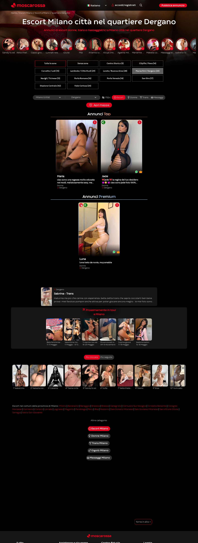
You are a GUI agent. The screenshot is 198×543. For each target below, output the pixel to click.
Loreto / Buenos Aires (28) (115, 71)
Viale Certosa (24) (82, 86)
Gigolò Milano (98, 450)
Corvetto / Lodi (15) (50, 71)
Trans (144, 97)
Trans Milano (98, 443)
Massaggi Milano (98, 457)
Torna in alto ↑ (143, 522)
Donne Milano (98, 436)
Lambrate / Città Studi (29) (82, 71)
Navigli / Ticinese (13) (50, 78)
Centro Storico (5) (115, 63)
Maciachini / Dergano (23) (148, 71)
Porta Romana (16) (82, 78)
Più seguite (106, 357)
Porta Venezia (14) (115, 78)
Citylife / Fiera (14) (147, 63)
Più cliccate (92, 357)
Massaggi (157, 97)
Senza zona (83, 63)
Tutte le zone (50, 63)
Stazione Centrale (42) (50, 86)
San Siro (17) (147, 78)
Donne (132, 97)
